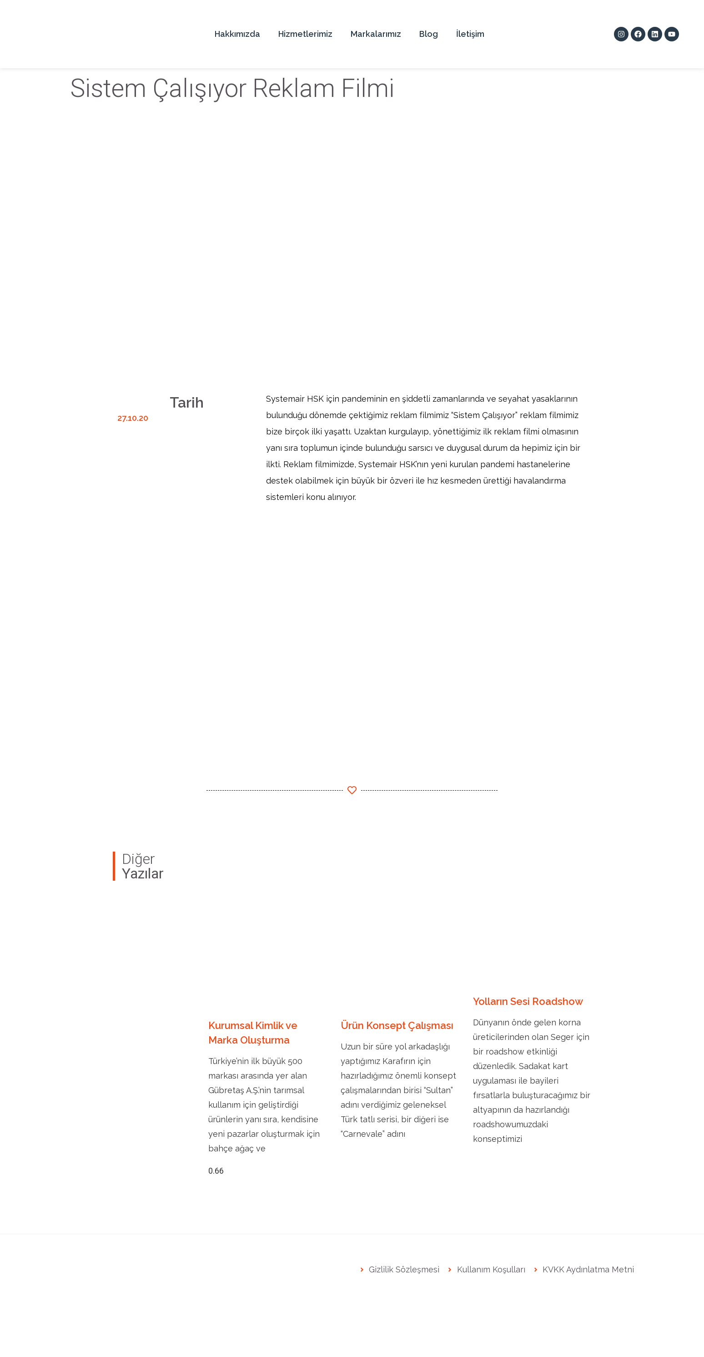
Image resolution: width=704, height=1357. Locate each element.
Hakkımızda (237, 34)
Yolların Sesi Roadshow (528, 1001)
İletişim (470, 34)
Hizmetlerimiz (305, 34)
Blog (428, 34)
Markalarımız (376, 34)
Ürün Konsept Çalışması (397, 1025)
